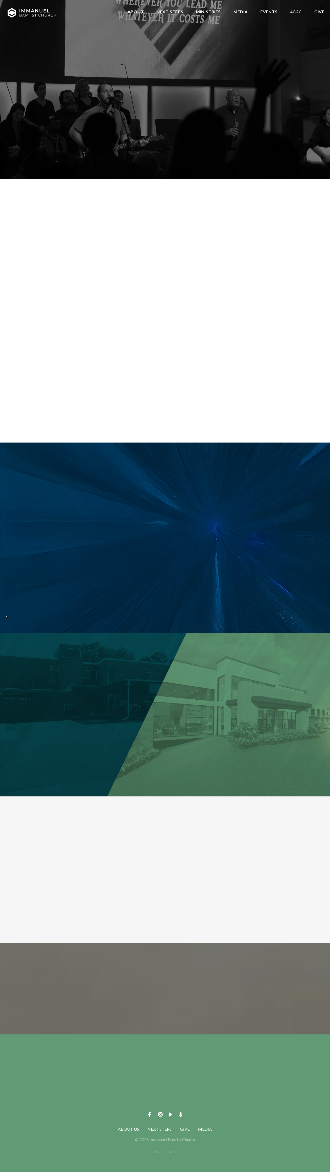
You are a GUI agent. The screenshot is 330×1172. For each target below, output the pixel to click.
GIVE (319, 12)
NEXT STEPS (170, 12)
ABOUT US (128, 1128)
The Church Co (165, 1152)
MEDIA (240, 12)
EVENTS (269, 12)
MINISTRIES (208, 12)
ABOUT (136, 12)
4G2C (296, 12)
